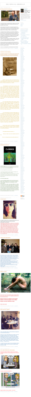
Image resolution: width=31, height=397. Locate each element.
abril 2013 (22, 100)
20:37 (13, 195)
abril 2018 (22, 162)
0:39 (12, 141)
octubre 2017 (22, 156)
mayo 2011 (22, 76)
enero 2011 (22, 72)
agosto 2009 (22, 55)
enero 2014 (22, 109)
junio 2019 (22, 177)
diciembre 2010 (22, 71)
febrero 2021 (22, 190)
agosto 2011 (22, 79)
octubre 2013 (22, 106)
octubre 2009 (22, 57)
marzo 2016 (22, 136)
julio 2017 (22, 153)
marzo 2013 (22, 99)
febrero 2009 (22, 50)
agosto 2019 (22, 179)
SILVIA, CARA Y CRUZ (24, 36)
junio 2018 (22, 164)
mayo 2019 (22, 176)
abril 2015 (22, 125)
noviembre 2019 (22, 182)
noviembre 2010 (22, 70)
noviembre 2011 (22, 82)
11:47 (13, 48)
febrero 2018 (22, 160)
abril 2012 (22, 87)
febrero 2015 (22, 123)
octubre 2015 (22, 131)
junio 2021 (22, 191)
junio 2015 (22, 127)
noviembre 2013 (22, 107)
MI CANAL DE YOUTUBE (24, 30)
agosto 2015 (22, 129)
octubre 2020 (22, 187)
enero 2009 (22, 49)
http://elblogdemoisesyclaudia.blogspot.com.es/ (10, 266)
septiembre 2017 (22, 155)
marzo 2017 (22, 149)
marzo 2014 (22, 111)
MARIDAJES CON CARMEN (24, 29)
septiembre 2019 (22, 180)
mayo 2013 (22, 101)
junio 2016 (22, 139)
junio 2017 (22, 152)
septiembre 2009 (22, 56)
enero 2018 (22, 159)
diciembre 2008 (22, 48)
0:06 (12, 391)
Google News (22, 23)
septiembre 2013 (22, 105)
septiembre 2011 (22, 80)
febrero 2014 (22, 110)
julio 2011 (22, 78)
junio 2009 (22, 54)
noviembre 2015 (22, 132)
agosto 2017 (22, 154)
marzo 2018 (22, 161)
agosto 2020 (22, 185)
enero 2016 (22, 134)
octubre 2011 (22, 81)
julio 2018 (22, 165)
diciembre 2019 (22, 183)
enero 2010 (22, 60)
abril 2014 (22, 112)
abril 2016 (22, 137)
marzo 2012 (22, 86)
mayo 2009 (22, 53)
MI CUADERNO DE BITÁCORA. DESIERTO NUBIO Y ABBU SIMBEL (25, 38)
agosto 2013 (22, 104)
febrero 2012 (22, 85)
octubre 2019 (22, 181)
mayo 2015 (22, 126)
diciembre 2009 (22, 59)
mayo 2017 (22, 151)
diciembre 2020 (22, 189)
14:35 (13, 346)
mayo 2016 (22, 138)
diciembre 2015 (22, 133)
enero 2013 (22, 97)
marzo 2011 (22, 74)
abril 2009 (22, 52)
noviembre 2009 (22, 58)
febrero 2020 (22, 184)
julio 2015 (22, 128)
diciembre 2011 (22, 83)
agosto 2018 (22, 166)
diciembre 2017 (22, 158)
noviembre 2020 (22, 188)
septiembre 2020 (22, 186)
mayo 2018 (22, 163)
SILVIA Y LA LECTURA (24, 40)
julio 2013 (22, 103)
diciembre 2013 (22, 108)
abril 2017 (22, 150)
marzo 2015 (22, 124)
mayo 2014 (22, 113)
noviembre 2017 (22, 157)
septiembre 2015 (22, 130)
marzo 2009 (22, 51)
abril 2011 (22, 75)
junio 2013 (22, 102)
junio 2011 (22, 77)
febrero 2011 (22, 73)
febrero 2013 (22, 98)
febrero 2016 (22, 135)
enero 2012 (22, 84)
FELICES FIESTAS (23, 33)
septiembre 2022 (22, 192)
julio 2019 (22, 178)
